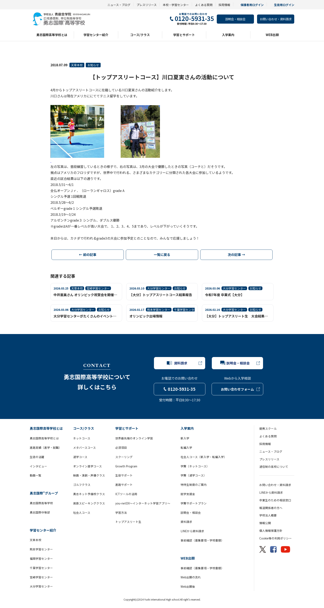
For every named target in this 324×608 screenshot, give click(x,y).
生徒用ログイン (284, 5)
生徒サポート (124, 475)
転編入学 (186, 447)
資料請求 (186, 522)
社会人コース (81, 512)
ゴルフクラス (82, 485)
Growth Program (126, 466)
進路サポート (124, 485)
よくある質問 (203, 5)
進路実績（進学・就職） (46, 447)
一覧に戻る (162, 254)
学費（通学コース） (193, 475)
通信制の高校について (273, 466)
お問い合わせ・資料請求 (276, 19)
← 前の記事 (87, 254)
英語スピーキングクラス (89, 503)
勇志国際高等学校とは (51, 35)
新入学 (185, 438)
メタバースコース (84, 447)
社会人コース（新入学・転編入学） (204, 457)
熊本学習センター (41, 549)
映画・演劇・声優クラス (89, 475)
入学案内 (228, 35)
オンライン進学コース (87, 466)
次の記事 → (236, 254)
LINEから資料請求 (192, 531)
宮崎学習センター (41, 577)
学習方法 (121, 512)
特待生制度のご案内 (194, 485)
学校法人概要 (268, 515)
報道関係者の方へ (270, 508)
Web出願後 (188, 586)
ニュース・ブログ (118, 5)
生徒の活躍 (37, 457)
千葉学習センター (41, 568)
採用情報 (224, 5)
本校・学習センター (176, 5)
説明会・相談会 (235, 19)
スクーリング (124, 457)
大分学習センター (41, 586)
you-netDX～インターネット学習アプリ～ (142, 503)
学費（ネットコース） (195, 466)
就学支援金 (188, 494)
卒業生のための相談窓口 (275, 500)
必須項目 (121, 447)
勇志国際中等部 (40, 512)
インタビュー (38, 466)
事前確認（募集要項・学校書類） (202, 540)
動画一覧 (35, 475)
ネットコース (81, 438)
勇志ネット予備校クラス (89, 494)
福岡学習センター (41, 558)
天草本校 (77, 65)
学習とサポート (184, 35)
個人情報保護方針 (270, 530)
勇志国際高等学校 (41, 503)
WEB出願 (272, 35)
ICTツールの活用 (126, 494)
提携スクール (268, 428)
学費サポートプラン (194, 503)
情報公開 (265, 523)
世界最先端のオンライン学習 (134, 438)
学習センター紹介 (95, 35)
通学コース (80, 457)
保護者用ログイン (252, 5)
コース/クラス (140, 35)
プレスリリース (147, 5)
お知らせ (93, 65)
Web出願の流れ (191, 577)
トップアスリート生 (128, 522)
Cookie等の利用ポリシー (275, 538)
